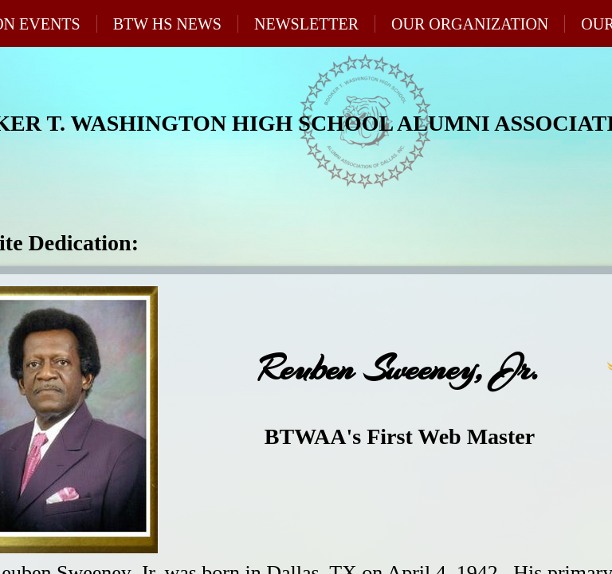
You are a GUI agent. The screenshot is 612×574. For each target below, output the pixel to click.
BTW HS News (167, 24)
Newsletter (306, 24)
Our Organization (469, 24)
